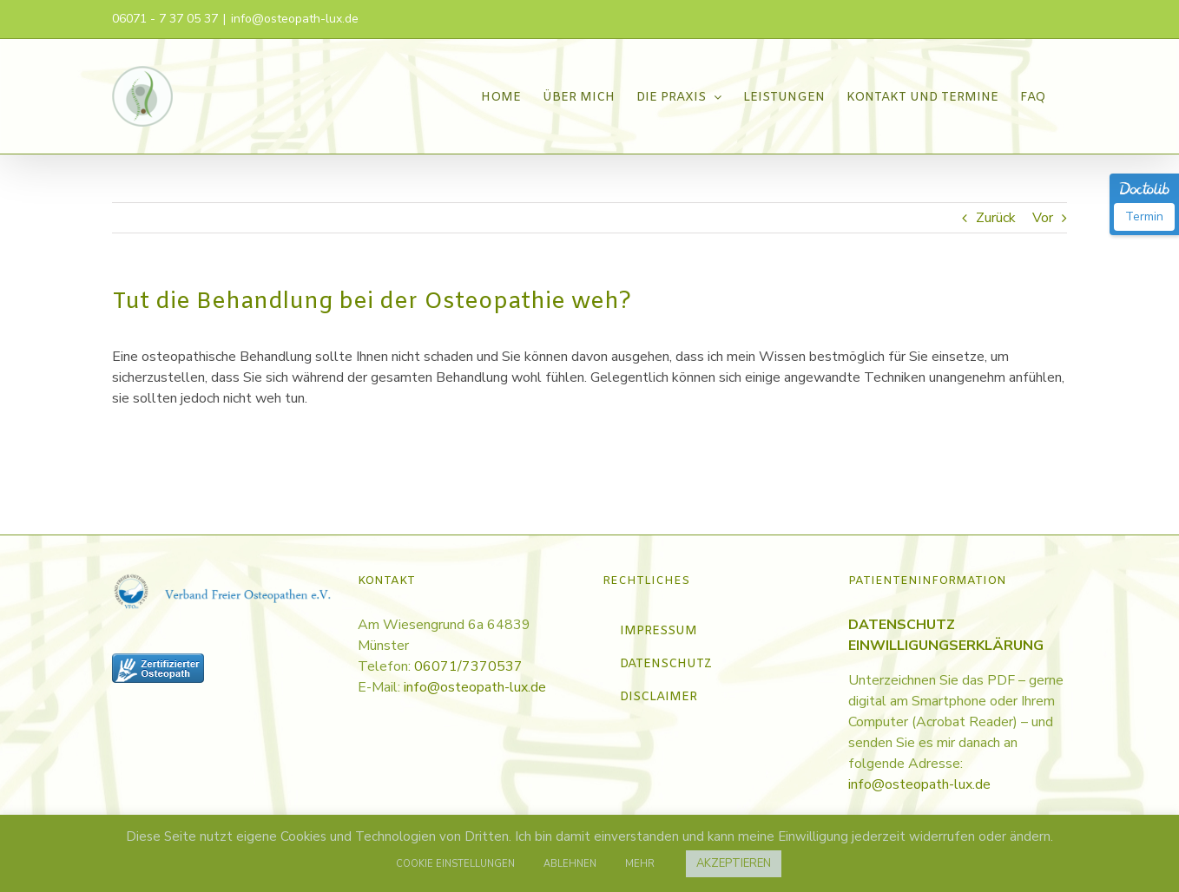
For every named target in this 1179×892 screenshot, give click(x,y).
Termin (1144, 216)
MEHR (640, 863)
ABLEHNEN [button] (569, 863)
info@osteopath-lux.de (295, 18)
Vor (1042, 217)
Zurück (996, 217)
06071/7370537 (468, 666)
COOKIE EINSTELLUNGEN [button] (455, 863)
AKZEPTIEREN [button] (733, 863)
